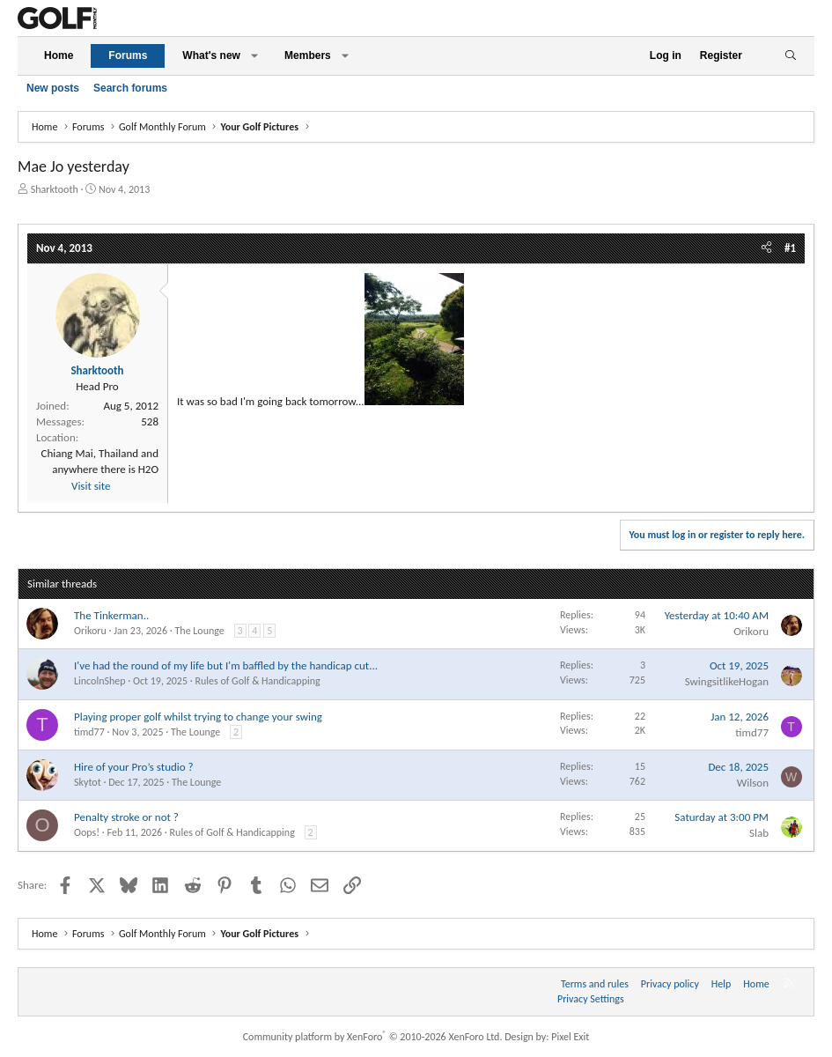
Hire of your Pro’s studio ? (134, 766)
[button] (254, 56)
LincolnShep (100, 681)
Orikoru (90, 631)
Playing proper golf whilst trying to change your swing (198, 716)
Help (721, 984)
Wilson (753, 782)
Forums (127, 55)
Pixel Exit (570, 1037)
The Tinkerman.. (111, 615)
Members (307, 55)
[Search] (790, 56)
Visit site (90, 485)
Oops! (86, 832)
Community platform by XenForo (373, 1037)
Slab (759, 832)
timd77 (89, 732)
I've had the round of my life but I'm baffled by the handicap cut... (226, 665)
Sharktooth (54, 189)
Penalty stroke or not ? (126, 817)
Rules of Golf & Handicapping (257, 681)
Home (58, 55)
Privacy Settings (590, 999)
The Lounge (199, 631)
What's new (211, 55)
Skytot (87, 782)
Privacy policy (670, 984)
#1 (790, 248)
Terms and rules (595, 984)
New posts (52, 88)
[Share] (766, 248)
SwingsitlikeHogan (727, 681)
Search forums (130, 88)
